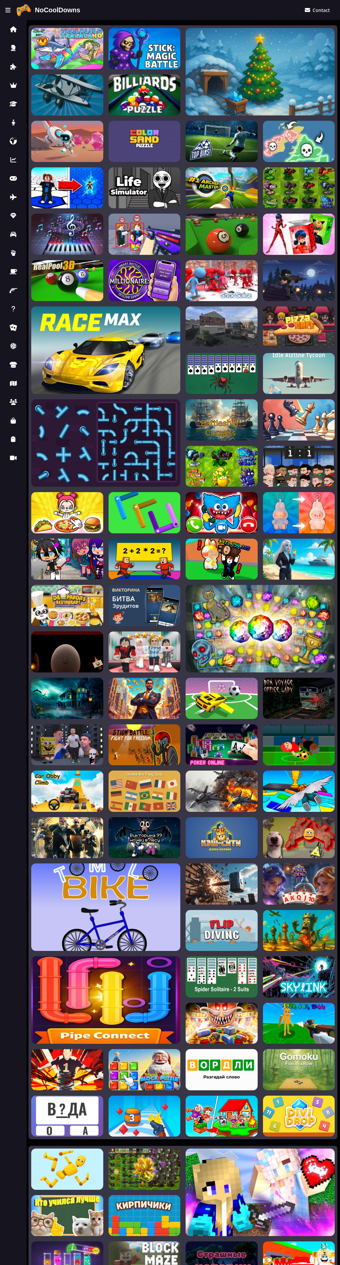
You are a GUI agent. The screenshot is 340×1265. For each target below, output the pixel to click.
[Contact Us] (317, 10)
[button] (13, 29)
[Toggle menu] (8, 10)
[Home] (48, 10)
